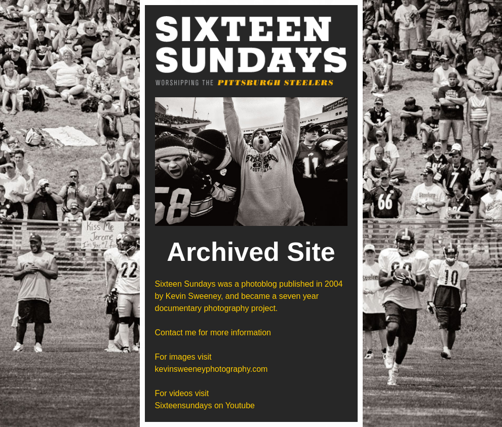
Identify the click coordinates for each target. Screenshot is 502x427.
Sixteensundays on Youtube (205, 405)
